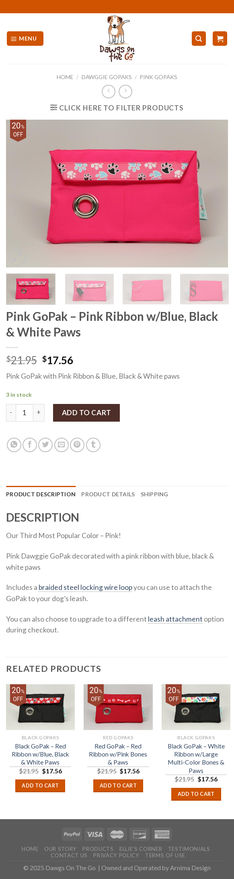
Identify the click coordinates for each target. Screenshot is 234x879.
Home (65, 76)
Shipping (154, 494)
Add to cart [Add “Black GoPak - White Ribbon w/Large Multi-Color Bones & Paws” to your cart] (196, 794)
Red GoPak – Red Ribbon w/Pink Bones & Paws (118, 754)
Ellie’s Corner (140, 849)
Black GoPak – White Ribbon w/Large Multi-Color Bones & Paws (196, 758)
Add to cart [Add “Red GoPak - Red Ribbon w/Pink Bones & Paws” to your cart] (118, 786)
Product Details (108, 494)
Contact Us (69, 855)
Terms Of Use (165, 855)
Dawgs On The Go (70, 867)
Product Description (41, 494)
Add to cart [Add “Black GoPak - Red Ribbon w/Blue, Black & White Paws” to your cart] (40, 786)
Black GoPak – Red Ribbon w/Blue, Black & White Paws (40, 754)
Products (97, 849)
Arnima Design (190, 867)
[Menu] (25, 38)
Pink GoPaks (158, 76)
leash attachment (175, 619)
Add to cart (86, 412)
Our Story (60, 849)
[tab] (41, 494)
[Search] (199, 38)
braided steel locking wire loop (85, 587)
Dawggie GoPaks (107, 76)
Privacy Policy (116, 855)
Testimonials (189, 849)
